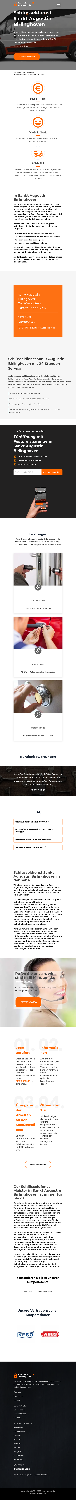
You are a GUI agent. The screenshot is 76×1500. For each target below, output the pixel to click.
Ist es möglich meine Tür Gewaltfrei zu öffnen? (34, 830)
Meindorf (17, 1443)
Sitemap (17, 1400)
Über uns (17, 1392)
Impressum (18, 1396)
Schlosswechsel (38, 600)
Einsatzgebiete (23, 1423)
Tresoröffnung (38, 728)
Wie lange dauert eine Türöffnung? (33, 839)
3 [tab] (40, 1346)
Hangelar (17, 1451)
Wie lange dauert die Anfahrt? (30, 847)
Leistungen (20, 1406)
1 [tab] (33, 1346)
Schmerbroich (19, 1431)
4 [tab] (43, 1346)
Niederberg (18, 1459)
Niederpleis (18, 1428)
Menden (17, 1447)
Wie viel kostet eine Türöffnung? (32, 822)
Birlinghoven (19, 1455)
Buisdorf (17, 1435)
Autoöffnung (38, 664)
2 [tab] (36, 1346)
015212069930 (23, 1081)
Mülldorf (17, 1439)
